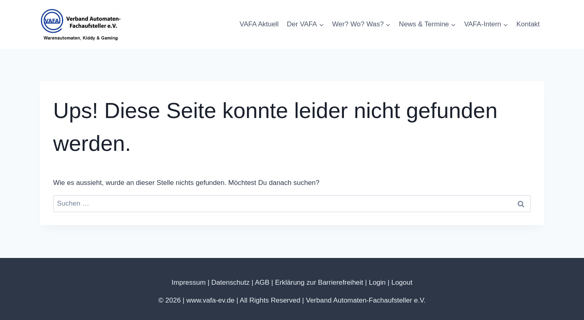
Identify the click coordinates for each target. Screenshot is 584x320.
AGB (262, 282)
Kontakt (528, 24)
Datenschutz (230, 282)
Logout (401, 282)
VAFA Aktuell (259, 24)
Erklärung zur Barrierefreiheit (319, 282)
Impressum (189, 282)
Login (377, 282)
